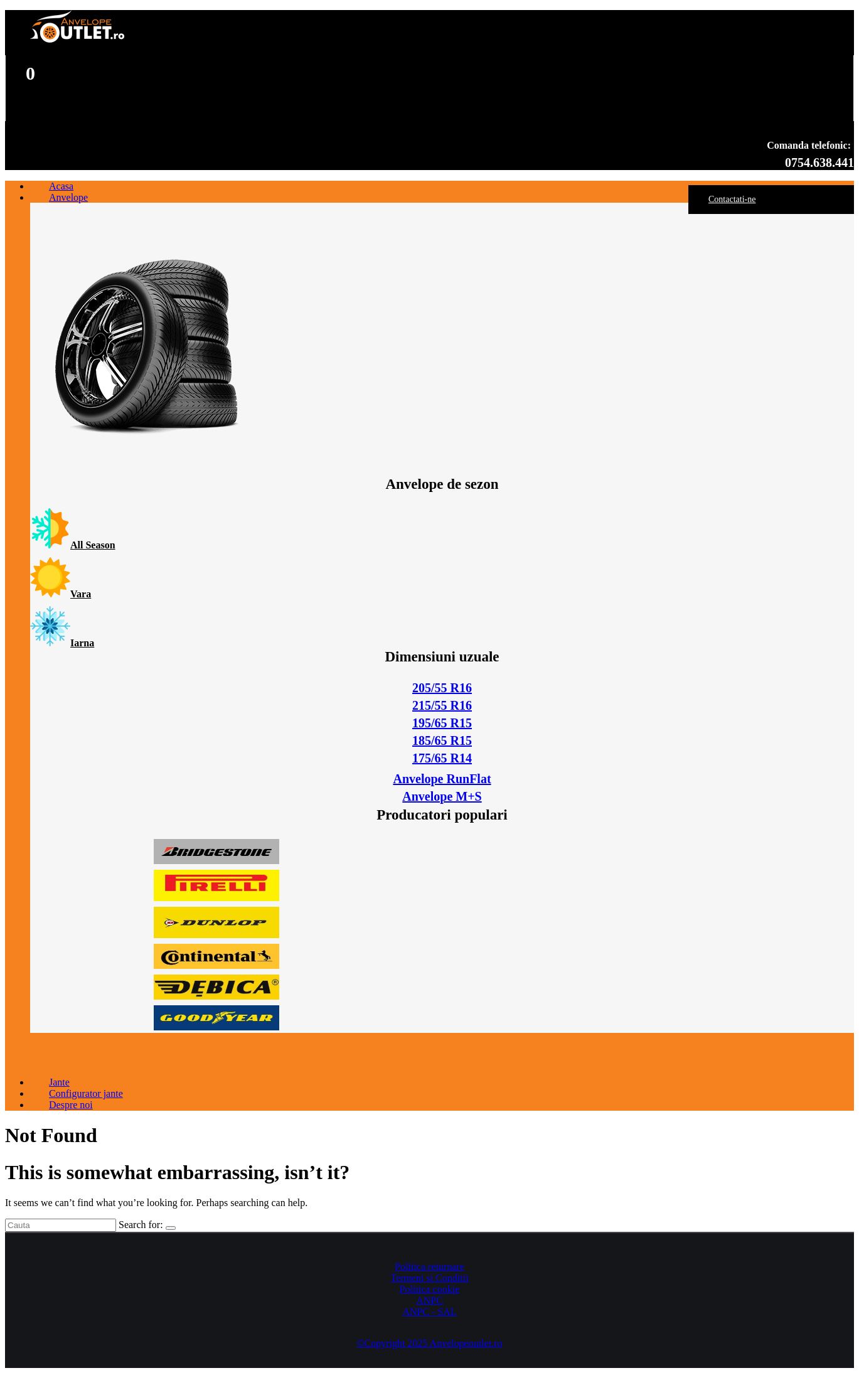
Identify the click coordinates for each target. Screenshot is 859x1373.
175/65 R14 (442, 758)
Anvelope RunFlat (442, 779)
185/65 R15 (442, 740)
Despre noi (71, 1104)
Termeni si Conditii (429, 1278)
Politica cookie (430, 1289)
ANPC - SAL (429, 1311)
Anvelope (68, 197)
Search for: (141, 1224)
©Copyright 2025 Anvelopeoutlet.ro (429, 1343)
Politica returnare (429, 1266)
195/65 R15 (442, 723)
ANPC (429, 1300)
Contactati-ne (731, 199)
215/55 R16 (442, 705)
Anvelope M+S (441, 796)
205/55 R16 (442, 688)
